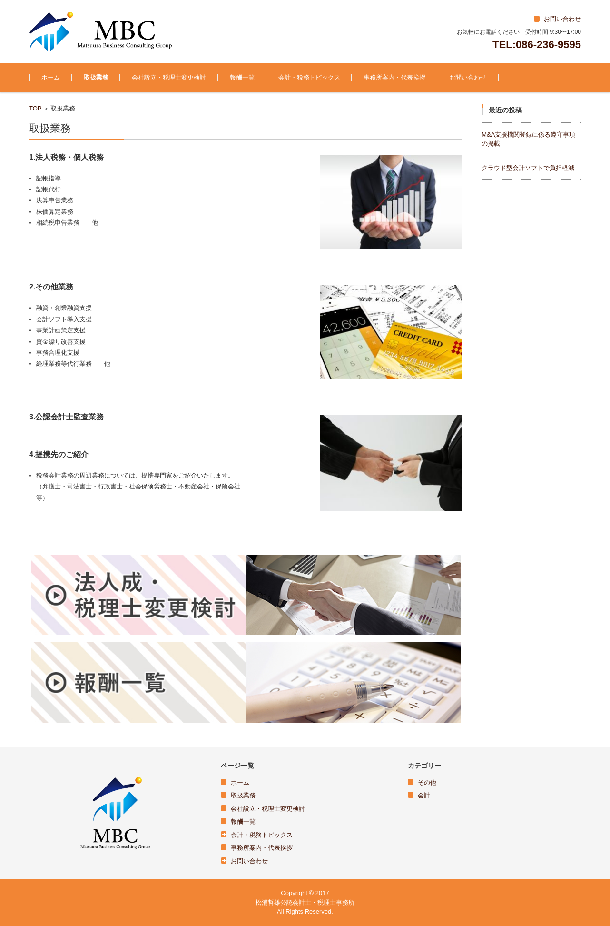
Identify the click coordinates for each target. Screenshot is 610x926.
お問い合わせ (467, 77)
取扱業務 (96, 77)
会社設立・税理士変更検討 (169, 77)
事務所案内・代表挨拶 (394, 77)
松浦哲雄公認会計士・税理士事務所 (305, 902)
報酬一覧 (242, 77)
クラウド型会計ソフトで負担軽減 (528, 167)
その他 (427, 782)
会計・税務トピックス (309, 77)
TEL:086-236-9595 (536, 44)
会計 (424, 795)
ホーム (50, 77)
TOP (35, 108)
